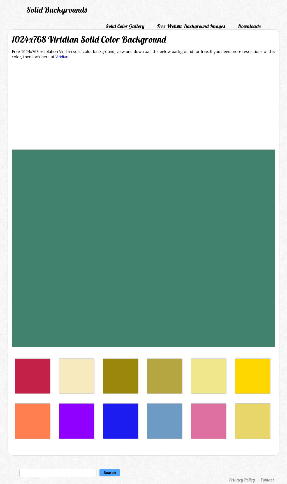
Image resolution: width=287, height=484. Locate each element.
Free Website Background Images (191, 26)
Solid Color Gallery (125, 26)
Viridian (61, 56)
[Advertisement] (143, 105)
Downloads (249, 26)
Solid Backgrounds (56, 10)
